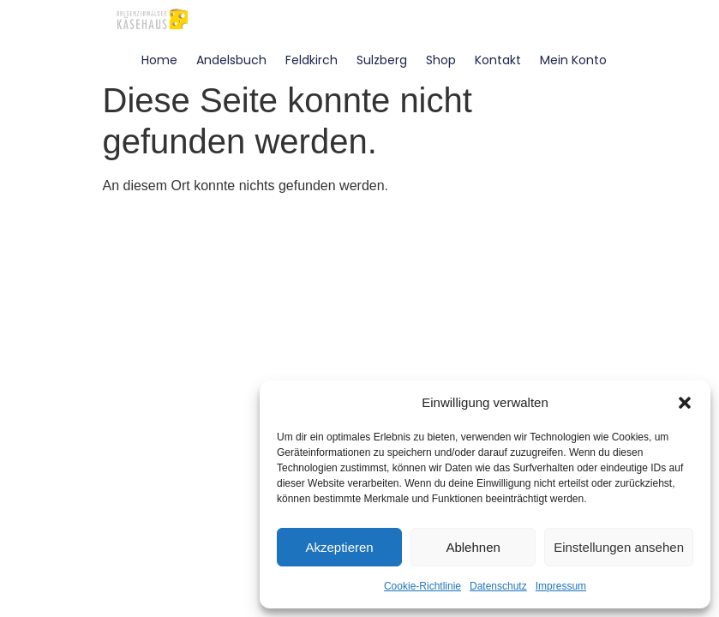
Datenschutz (498, 586)
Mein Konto (573, 60)
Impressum (561, 586)
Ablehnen (473, 547)
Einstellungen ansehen (619, 547)
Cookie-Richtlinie (422, 586)
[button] (684, 402)
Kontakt (498, 60)
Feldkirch (311, 60)
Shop (441, 60)
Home (159, 60)
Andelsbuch (231, 60)
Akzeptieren (339, 547)
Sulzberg (382, 60)
